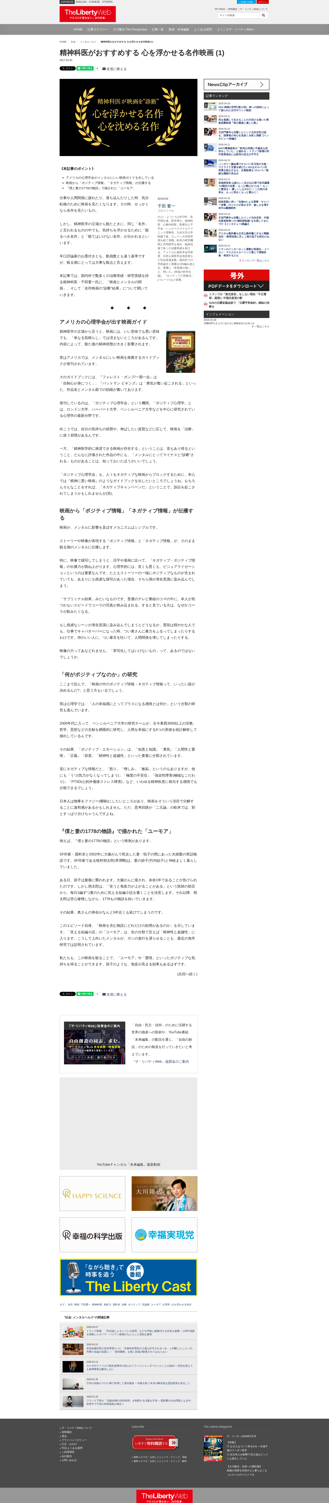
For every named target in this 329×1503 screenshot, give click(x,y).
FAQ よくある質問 (72, 1448)
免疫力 (107, 1304)
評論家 (146, 1304)
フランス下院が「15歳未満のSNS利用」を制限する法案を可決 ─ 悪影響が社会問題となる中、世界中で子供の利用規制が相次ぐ (139, 1402)
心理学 (166, 1304)
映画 (76, 1304)
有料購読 (232, 9)
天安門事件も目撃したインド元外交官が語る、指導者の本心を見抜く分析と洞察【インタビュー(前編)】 (243, 135)
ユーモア (156, 1304)
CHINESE (94, 1)
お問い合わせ (69, 1460)
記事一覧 (158, 29)
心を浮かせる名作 (181, 1304)
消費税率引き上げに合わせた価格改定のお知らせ (229, 323)
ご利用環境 (68, 1452)
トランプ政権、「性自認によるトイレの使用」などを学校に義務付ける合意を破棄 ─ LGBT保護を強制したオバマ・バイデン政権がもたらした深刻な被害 (140, 1333)
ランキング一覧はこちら (254, 260)
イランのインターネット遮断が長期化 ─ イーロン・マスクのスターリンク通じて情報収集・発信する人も (243, 252)
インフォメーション (220, 314)
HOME (78, 29)
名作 (70, 1304)
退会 (64, 1436)
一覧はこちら (260, 326)
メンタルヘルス (88, 41)
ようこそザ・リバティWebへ (236, 29)
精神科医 (97, 1304)
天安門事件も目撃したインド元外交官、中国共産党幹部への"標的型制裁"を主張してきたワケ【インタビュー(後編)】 (243, 220)
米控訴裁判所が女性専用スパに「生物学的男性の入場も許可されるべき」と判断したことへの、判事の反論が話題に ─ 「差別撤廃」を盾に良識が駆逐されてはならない (140, 1350)
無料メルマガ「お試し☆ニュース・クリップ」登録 (160, 1457)
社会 (73, 41)
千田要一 (86, 1304)
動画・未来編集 (179, 29)
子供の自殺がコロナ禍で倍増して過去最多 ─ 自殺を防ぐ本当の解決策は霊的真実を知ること (138, 1383)
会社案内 (67, 1456)
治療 (124, 1304)
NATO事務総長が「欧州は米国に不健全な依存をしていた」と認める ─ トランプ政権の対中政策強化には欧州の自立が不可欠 (243, 151)
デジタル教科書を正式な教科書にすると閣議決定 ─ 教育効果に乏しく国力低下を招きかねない (243, 236)
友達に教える (114, 69)
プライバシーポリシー (74, 1440)
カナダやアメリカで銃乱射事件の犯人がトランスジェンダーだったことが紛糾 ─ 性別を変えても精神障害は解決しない (139, 1367)
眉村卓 (116, 1304)
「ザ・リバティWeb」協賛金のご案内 (160, 1061)
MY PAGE (220, 9)
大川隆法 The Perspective (130, 29)
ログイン (262, 2)
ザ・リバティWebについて (254, 9)
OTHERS (107, 1)
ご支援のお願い (246, 2)
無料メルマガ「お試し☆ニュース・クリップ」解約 (160, 1461)
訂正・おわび (69, 1444)
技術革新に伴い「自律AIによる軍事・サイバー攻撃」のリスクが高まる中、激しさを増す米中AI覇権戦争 (243, 205)
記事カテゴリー (97, 29)
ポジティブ (134, 1304)
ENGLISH (81, 1)
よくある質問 (203, 29)
